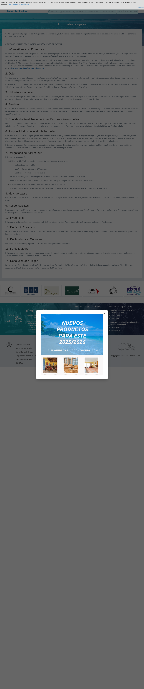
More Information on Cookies (18, 5)
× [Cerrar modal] (104, 314)
